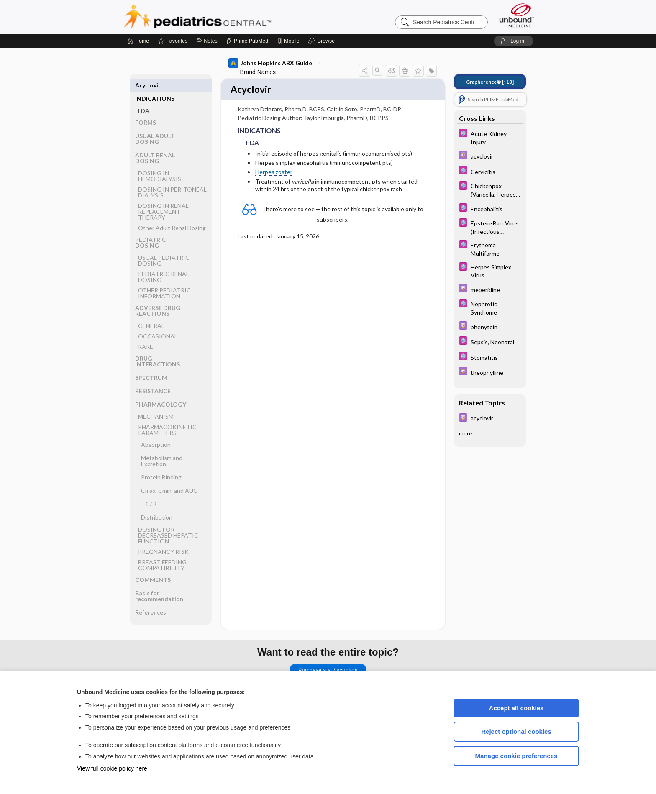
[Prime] (247, 41)
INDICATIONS (154, 85)
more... (467, 433)
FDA (143, 97)
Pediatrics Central (227, 16)
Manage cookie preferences (516, 755)
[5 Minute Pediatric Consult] (490, 137)
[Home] (138, 41)
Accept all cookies (516, 708)
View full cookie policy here (112, 768)
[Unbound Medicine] (516, 15)
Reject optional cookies (516, 731)
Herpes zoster (273, 173)
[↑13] (490, 82)
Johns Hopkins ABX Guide (270, 63)
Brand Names (258, 72)
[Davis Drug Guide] (490, 156)
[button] (322, 41)
